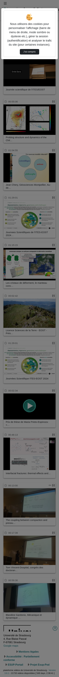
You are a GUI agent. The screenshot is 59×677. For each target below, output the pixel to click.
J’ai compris (29, 51)
